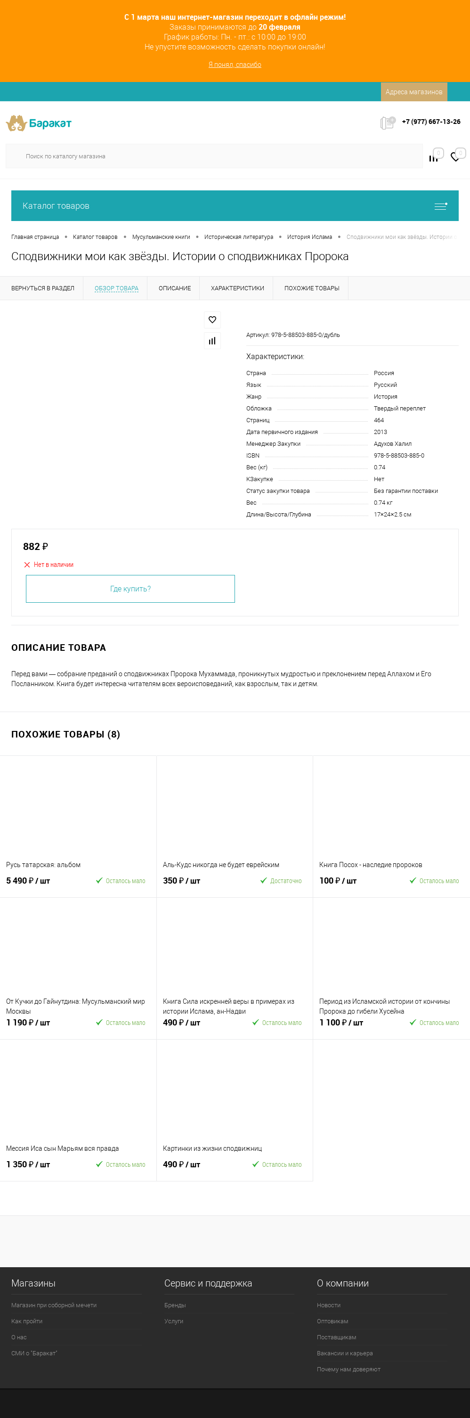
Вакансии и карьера (345, 1353)
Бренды (175, 1305)
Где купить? (130, 588)
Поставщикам (337, 1337)
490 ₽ (198, 1026)
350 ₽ (198, 884)
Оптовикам (332, 1321)
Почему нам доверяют (349, 1369)
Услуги (173, 1321)
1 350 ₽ (41, 1168)
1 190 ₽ (41, 1026)
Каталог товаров (235, 205)
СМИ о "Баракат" (34, 1353)
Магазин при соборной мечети (54, 1305)
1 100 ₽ (354, 1026)
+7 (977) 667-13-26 (431, 121)
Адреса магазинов (414, 92)
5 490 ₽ (41, 884)
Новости (328, 1305)
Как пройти (26, 1321)
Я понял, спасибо (235, 64)
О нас (19, 1337)
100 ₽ (354, 884)
